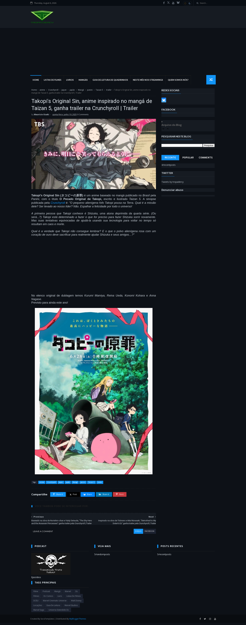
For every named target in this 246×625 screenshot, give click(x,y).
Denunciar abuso (172, 190)
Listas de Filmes (53, 80)
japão (72, 90)
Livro (60, 598)
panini (89, 90)
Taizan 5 (99, 90)
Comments (206, 157)
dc (76, 593)
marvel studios (71, 607)
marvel (68, 593)
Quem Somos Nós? (179, 80)
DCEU (35, 602)
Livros (71, 80)
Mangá (81, 90)
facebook (147, 533)
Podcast (46, 593)
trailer (108, 90)
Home (37, 80)
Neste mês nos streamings (149, 80)
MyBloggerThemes (78, 621)
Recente (170, 157)
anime (42, 90)
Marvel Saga (38, 612)
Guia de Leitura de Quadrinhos (111, 80)
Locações (37, 607)
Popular (188, 157)
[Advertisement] (123, 52)
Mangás (84, 80)
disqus (136, 533)
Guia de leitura (53, 607)
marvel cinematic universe (55, 602)
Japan (63, 90)
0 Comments (82, 114)
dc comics (48, 598)
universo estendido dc (59, 612)
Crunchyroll (53, 90)
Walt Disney (76, 602)
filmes (36, 598)
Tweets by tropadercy (173, 181)
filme (35, 593)
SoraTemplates (48, 621)
